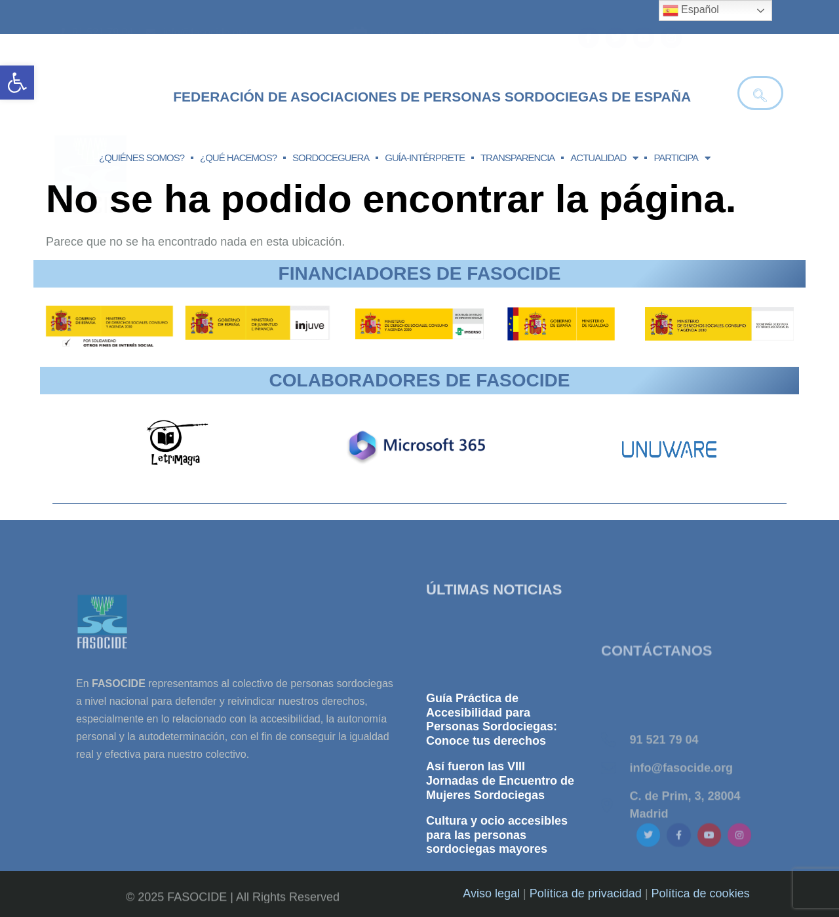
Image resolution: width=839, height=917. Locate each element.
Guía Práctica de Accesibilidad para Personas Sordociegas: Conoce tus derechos (491, 794)
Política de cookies (701, 893)
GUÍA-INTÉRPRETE (425, 157)
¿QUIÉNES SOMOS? (141, 157)
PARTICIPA (682, 158)
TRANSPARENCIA (517, 157)
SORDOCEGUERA (330, 157)
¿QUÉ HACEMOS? (238, 157)
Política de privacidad (586, 893)
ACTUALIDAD (604, 158)
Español (691, 10)
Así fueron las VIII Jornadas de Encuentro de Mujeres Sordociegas (500, 855)
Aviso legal (491, 893)
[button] (17, 83)
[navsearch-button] (760, 93)
